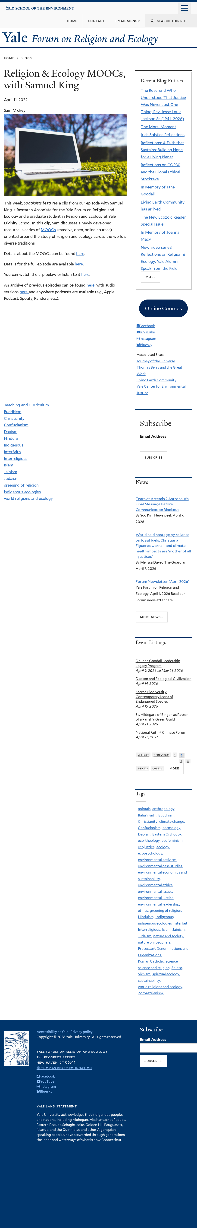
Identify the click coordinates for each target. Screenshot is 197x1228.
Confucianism (16, 425)
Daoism (10, 431)
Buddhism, (166, 815)
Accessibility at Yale (52, 1032)
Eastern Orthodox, (167, 834)
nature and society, (168, 936)
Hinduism (12, 438)
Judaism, (145, 936)
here (80, 253)
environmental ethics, (155, 885)
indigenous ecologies (22, 492)
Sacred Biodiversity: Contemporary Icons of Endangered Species (154, 697)
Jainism (10, 471)
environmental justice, (156, 898)
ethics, (143, 911)
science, (172, 961)
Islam (8, 465)
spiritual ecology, (166, 974)
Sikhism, (144, 974)
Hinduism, (146, 917)
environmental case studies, (160, 866)
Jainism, (178, 930)
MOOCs (48, 229)
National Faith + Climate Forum (161, 732)
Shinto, (177, 968)
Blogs (26, 58)
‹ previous (161, 755)
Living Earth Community (156, 380)
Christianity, (148, 822)
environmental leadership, (159, 904)
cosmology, (172, 828)
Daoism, (144, 834)
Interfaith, (182, 923)
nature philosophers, (154, 942)
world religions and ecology (28, 498)
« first (143, 755)
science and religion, (154, 968)
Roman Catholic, (151, 961)
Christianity (14, 418)
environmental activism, (157, 860)
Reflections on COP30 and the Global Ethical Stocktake (160, 172)
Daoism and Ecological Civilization (163, 679)
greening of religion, (166, 911)
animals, (144, 809)
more (174, 768)
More (150, 276)
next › (143, 768)
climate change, (172, 822)
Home (9, 58)
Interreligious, (149, 930)
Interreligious (16, 458)
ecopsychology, (150, 853)
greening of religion (21, 485)
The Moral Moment (158, 126)
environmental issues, (155, 892)
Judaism (11, 478)
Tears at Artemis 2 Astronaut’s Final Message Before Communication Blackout (162, 504)
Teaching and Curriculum (26, 405)
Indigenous (13, 445)
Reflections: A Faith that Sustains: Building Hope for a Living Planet (162, 149)
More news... (151, 617)
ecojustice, (146, 847)
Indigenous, (165, 917)
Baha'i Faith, (147, 815)
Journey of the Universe (156, 361)
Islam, (166, 930)
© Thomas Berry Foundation (64, 1068)
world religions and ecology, (160, 987)
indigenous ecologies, (155, 923)
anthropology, (163, 809)
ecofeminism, (172, 841)
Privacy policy (81, 1032)
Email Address (153, 436)
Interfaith (12, 452)
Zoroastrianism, (151, 993)
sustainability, (149, 981)
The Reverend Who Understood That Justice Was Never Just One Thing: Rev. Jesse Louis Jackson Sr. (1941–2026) (163, 104)
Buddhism (13, 411)
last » (157, 768)
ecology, (163, 847)
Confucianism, (149, 828)
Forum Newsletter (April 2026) (162, 581)
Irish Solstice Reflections (162, 134)
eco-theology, (149, 841)
